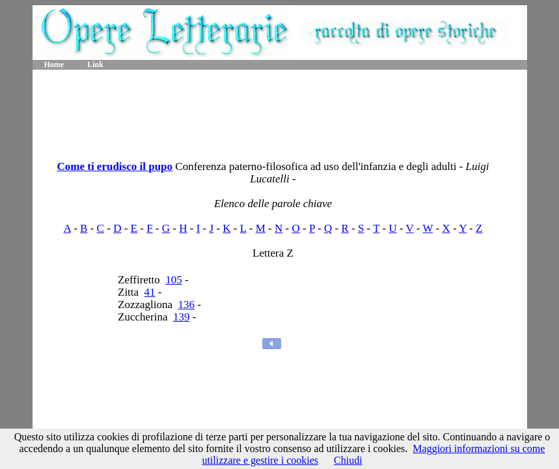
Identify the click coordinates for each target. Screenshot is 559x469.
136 (186, 304)
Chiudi (348, 460)
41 (150, 292)
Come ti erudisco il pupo (114, 166)
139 (181, 317)
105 (173, 280)
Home (54, 64)
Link (95, 64)
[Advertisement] (280, 110)
